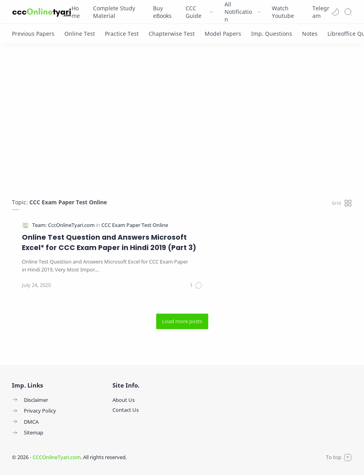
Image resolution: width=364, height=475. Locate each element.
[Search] (348, 12)
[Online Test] (79, 33)
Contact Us (125, 409)
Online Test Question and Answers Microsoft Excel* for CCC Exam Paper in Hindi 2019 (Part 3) (109, 242)
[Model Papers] (223, 33)
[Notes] (310, 33)
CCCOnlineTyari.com (57, 457)
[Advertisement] (182, 122)
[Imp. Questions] (271, 33)
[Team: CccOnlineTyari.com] (64, 225)
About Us (123, 399)
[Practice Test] (122, 33)
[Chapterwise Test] (172, 33)
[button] (335, 12)
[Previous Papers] (33, 33)
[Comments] (196, 285)
